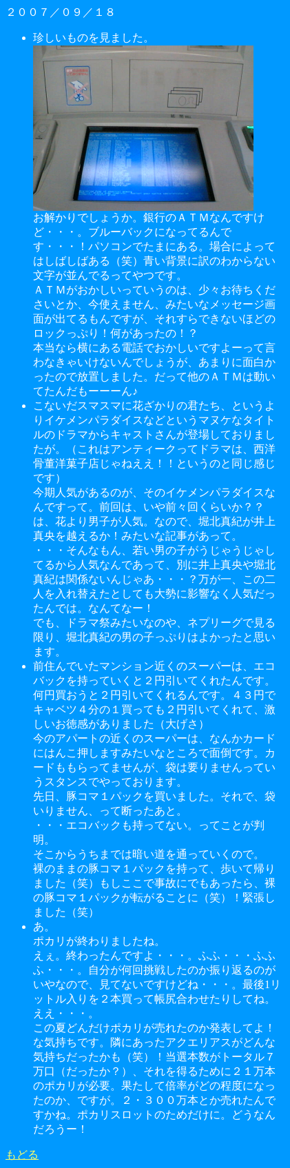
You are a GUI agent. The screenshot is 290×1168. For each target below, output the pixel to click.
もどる (22, 1154)
